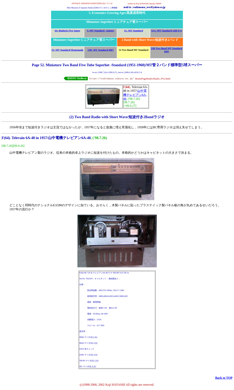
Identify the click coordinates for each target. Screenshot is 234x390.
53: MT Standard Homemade (67, 49)
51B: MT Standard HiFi (101, 49)
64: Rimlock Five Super (67, 30)
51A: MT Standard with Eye (166, 30)
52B (153, 48)
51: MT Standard (133, 30)
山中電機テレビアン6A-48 (135, 94)
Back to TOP (223, 377)
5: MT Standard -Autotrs (100, 30)
